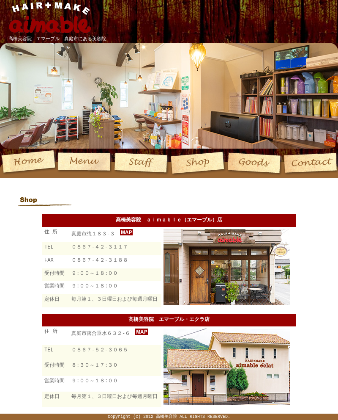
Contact (310, 163)
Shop (197, 163)
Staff (141, 163)
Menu (85, 163)
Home (28, 163)
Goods (254, 163)
